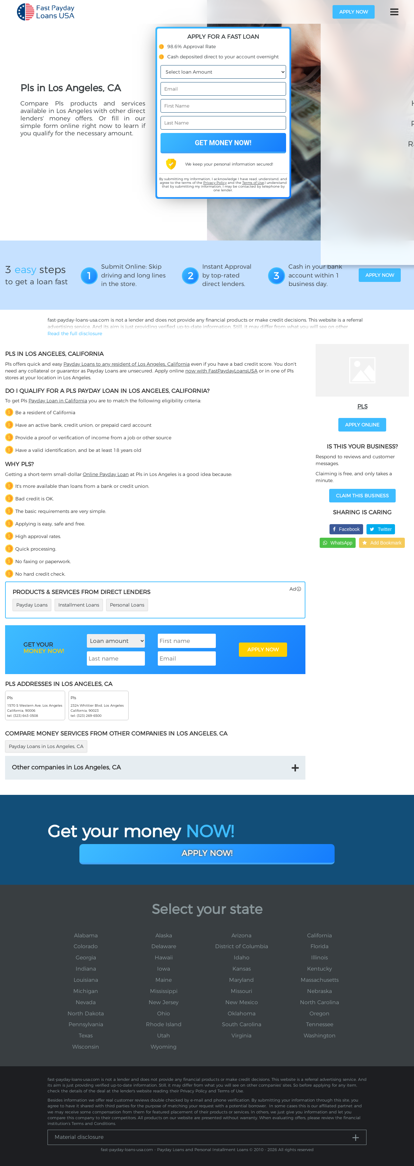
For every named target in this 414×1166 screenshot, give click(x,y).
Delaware (163, 946)
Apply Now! (207, 853)
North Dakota (86, 1013)
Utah (163, 1035)
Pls (362, 406)
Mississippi (163, 991)
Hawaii (164, 957)
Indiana (86, 969)
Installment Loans (78, 605)
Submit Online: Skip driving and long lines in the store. (133, 275)
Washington (320, 1035)
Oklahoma (242, 1013)
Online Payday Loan (106, 474)
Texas (86, 1035)
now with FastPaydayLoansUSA (221, 371)
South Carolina (241, 1024)
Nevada (86, 1002)
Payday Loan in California (58, 401)
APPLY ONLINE (362, 425)
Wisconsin (85, 1047)
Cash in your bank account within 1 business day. (315, 275)
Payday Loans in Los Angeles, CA (46, 746)
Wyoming (163, 1047)
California (319, 935)
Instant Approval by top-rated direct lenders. (226, 275)
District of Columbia (241, 946)
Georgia (86, 957)
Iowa (163, 969)
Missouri (241, 991)
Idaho (241, 957)
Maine (163, 980)
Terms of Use (253, 182)
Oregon (319, 1013)
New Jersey (163, 1002)
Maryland (241, 980)
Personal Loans (127, 605)
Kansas (241, 969)
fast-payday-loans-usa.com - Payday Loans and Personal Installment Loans (174, 1149)
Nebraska (319, 991)
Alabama (86, 935)
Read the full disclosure (75, 333)
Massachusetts (320, 980)
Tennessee (319, 1024)
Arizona (241, 935)
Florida (319, 946)
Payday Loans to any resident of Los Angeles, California (126, 364)
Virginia (241, 1035)
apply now (353, 12)
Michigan (85, 991)
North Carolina (319, 1002)
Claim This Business (362, 496)
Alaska (163, 935)
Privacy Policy (215, 182)
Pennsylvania (86, 1024)
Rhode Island (164, 1024)
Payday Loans (32, 605)
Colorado (86, 946)
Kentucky (319, 969)
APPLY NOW (263, 649)
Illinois (319, 957)
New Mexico (241, 1002)
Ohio (163, 1013)
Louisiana (86, 980)
